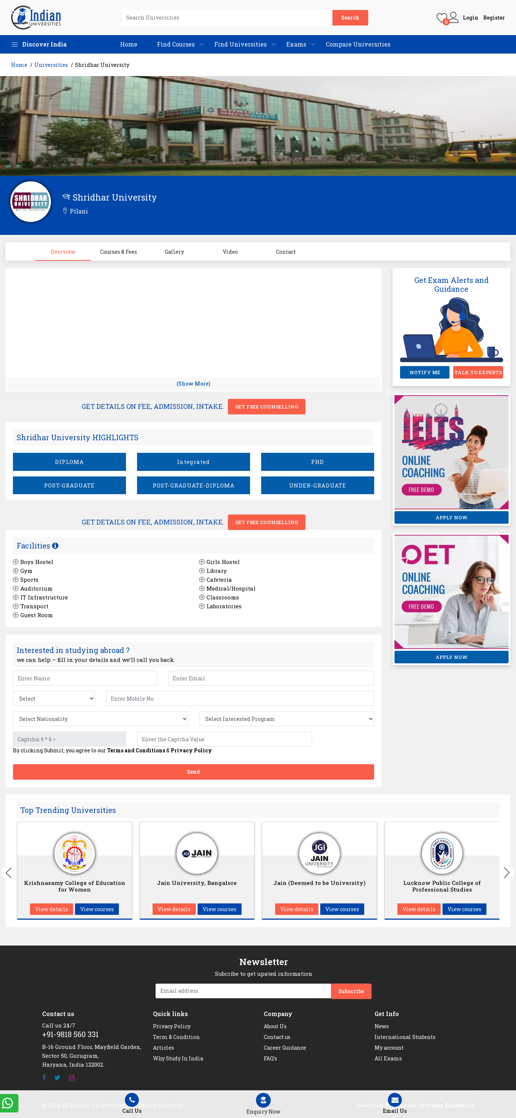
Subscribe (351, 991)
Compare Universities (358, 44)
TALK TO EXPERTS (478, 372)
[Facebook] (44, 1078)
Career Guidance (285, 1047)
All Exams (388, 1058)
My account (389, 1047)
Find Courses (176, 44)
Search (350, 17)
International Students (405, 1036)
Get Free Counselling (266, 406)
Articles (163, 1047)
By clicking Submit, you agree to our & (112, 750)
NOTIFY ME (425, 372)
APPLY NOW (451, 517)
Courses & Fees (118, 251)
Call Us (132, 1103)
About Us (275, 1026)
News (382, 1026)
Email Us (395, 1103)
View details (51, 909)
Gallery (174, 251)
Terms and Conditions (136, 750)
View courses (97, 909)
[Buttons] (9, 872)
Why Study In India (178, 1058)
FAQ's (270, 1058)
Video (230, 251)
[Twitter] (57, 1078)
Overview (63, 251)
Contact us (277, 1036)
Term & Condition (176, 1036)
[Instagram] (72, 1078)
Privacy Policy (191, 750)
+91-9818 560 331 (70, 1034)
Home (128, 44)
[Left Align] (263, 1104)
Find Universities (240, 44)
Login (470, 17)
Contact (286, 251)
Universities (51, 64)
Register (494, 17)
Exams (296, 44)
